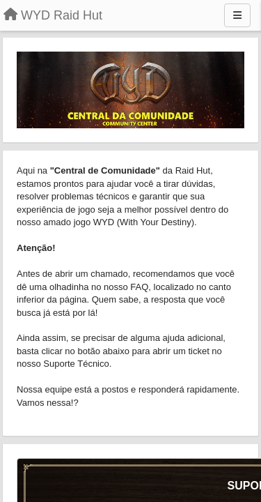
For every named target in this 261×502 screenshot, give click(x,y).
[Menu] (237, 15)
